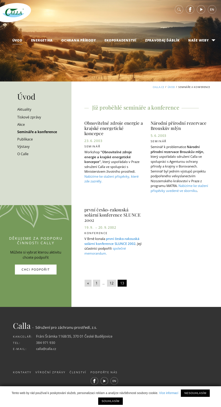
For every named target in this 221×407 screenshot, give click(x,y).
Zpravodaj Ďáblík (162, 41)
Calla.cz (158, 87)
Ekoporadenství (120, 41)
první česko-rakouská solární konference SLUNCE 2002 (112, 215)
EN (212, 11)
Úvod (17, 41)
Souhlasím (110, 401)
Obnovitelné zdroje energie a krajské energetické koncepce (113, 128)
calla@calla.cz (47, 348)
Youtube (201, 11)
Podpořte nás (108, 372)
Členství (80, 372)
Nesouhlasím (195, 393)
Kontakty (22, 372)
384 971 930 (45, 342)
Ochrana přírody (78, 41)
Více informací (168, 393)
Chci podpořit (36, 269)
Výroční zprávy (52, 372)
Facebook (190, 11)
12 (112, 283)
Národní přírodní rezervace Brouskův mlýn (179, 125)
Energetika (42, 41)
